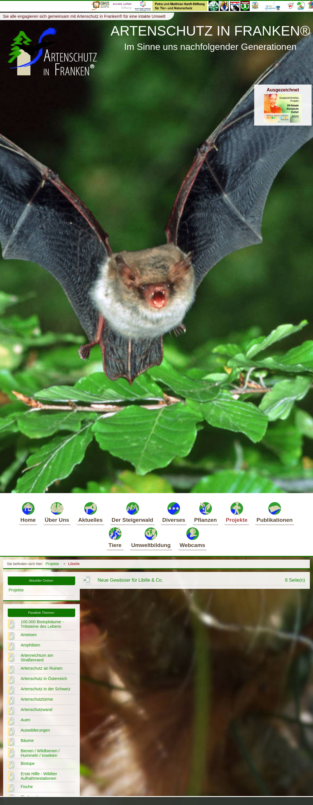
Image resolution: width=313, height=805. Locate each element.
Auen (25, 720)
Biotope (28, 763)
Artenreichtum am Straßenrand (37, 657)
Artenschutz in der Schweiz (46, 689)
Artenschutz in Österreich (44, 678)
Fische (27, 786)
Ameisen (29, 634)
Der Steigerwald (132, 512)
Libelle (74, 564)
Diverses (173, 512)
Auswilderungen (35, 730)
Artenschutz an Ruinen (42, 668)
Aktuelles (90, 512)
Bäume (27, 740)
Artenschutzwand (36, 709)
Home (28, 512)
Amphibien (30, 645)
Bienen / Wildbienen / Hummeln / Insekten (40, 753)
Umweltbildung (151, 537)
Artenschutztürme (37, 699)
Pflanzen (205, 512)
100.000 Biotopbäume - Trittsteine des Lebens (42, 624)
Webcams (192, 537)
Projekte (237, 512)
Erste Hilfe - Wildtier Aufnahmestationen (39, 776)
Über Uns (57, 512)
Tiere (115, 537)
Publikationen (274, 512)
